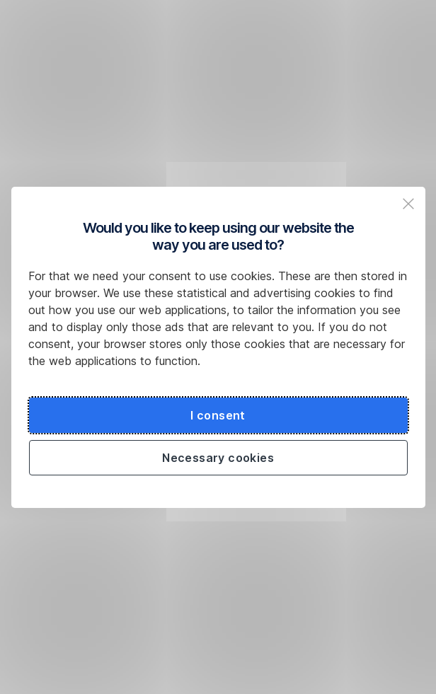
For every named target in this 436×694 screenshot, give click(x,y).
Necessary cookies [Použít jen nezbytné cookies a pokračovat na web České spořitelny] (218, 458)
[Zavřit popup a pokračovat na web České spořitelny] (408, 203)
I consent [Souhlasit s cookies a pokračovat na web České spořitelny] (218, 415)
